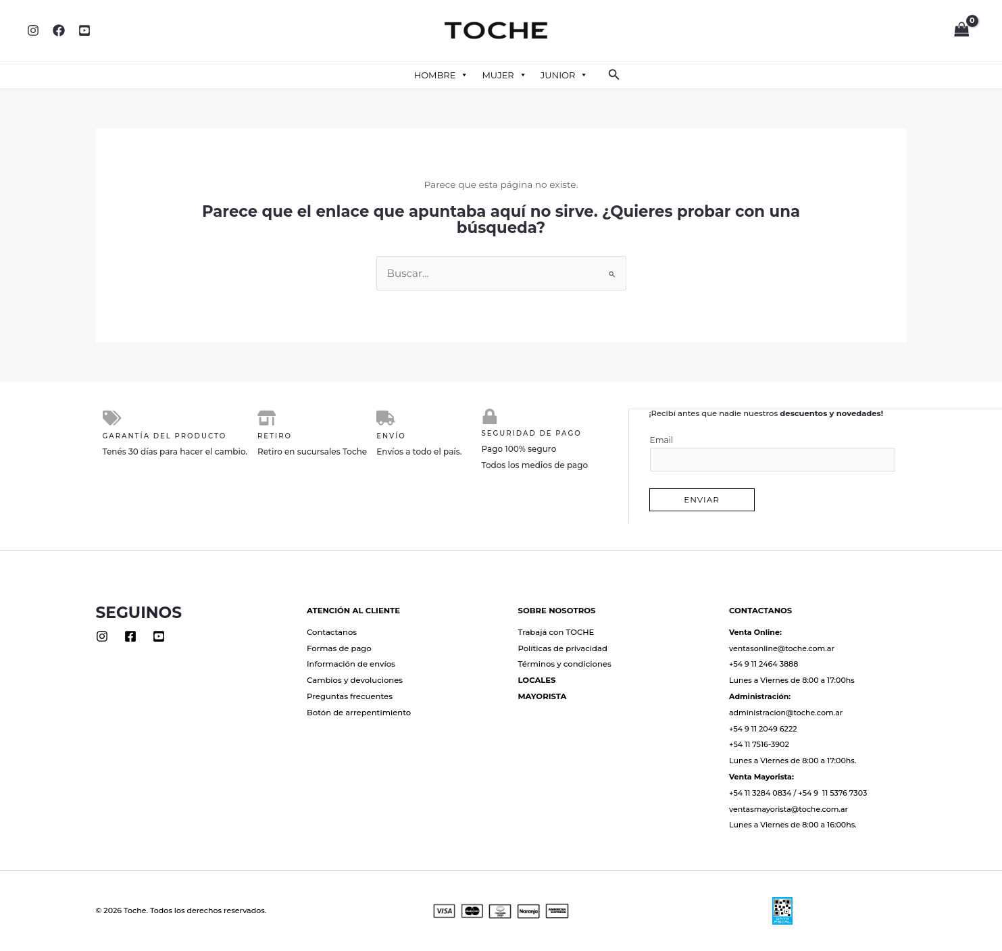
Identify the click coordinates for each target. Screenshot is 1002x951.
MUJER (504, 74)
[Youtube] (159, 635)
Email (773, 452)
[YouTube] (84, 30)
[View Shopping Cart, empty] (961, 30)
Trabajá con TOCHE (556, 631)
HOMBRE (441, 74)
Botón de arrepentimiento (359, 712)
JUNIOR (564, 74)
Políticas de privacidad (562, 647)
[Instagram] (33, 30)
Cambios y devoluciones (355, 679)
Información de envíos (351, 663)
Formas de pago (339, 647)
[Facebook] (59, 30)
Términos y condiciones (564, 663)
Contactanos (332, 631)
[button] (614, 75)
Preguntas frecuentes (350, 695)
